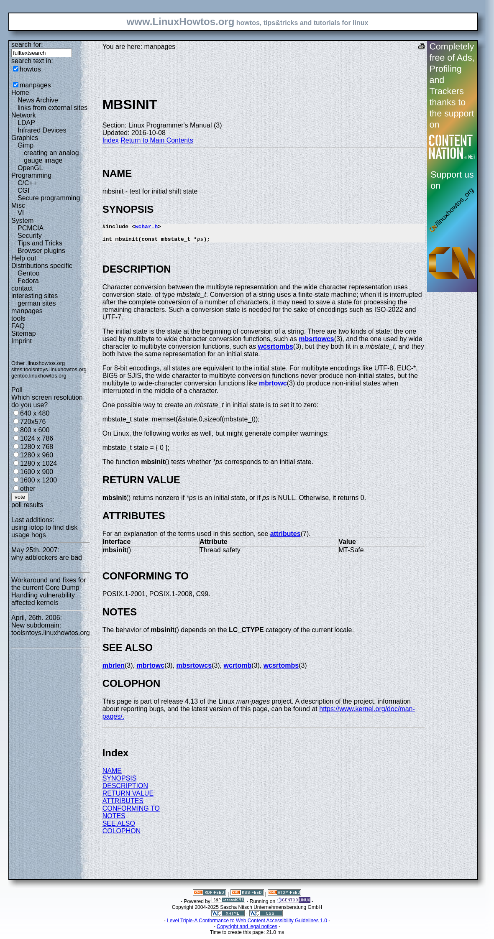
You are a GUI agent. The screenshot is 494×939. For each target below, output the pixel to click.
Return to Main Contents (156, 140)
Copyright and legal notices (247, 930)
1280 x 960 (36, 455)
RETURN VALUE (128, 797)
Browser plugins (41, 250)
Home (20, 92)
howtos (30, 69)
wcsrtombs (275, 350)
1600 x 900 (36, 471)
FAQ (18, 325)
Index (110, 140)
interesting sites (34, 295)
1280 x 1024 (38, 463)
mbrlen (113, 669)
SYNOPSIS (119, 782)
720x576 (33, 421)
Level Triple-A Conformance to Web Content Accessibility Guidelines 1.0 (247, 924)
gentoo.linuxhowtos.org (39, 376)
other (27, 488)
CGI (23, 190)
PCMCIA (31, 228)
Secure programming (49, 198)
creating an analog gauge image (51, 156)
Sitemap (23, 333)
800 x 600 (34, 430)
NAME (112, 774)
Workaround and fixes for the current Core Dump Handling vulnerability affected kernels (48, 591)
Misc (18, 205)
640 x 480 (34, 413)
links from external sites (52, 107)
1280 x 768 (36, 446)
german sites (37, 303)
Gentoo (28, 273)
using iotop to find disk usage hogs (44, 531)
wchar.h (146, 227)
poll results (27, 504)
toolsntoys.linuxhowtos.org (55, 369)
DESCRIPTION (125, 789)
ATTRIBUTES (122, 804)
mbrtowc (273, 386)
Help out (23, 258)
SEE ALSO (118, 827)
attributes (285, 537)
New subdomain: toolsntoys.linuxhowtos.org (50, 629)
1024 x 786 (36, 438)
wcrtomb (238, 669)
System (22, 220)
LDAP (26, 122)
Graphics (24, 137)
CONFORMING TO (131, 812)
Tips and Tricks (40, 243)
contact (22, 288)
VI (21, 213)
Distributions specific (41, 265)
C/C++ (27, 182)
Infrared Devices (42, 130)
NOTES (113, 819)
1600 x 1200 (38, 480)
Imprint (21, 340)
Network (23, 115)
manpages (35, 85)
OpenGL (30, 167)
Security (30, 235)
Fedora (28, 280)
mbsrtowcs (316, 342)
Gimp (25, 145)
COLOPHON (121, 834)
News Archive (38, 100)
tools (18, 318)
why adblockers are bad (46, 557)
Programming (31, 175)
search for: (27, 44)
